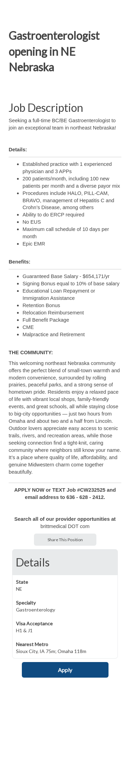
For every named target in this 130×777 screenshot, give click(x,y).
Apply (65, 670)
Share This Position (65, 539)
